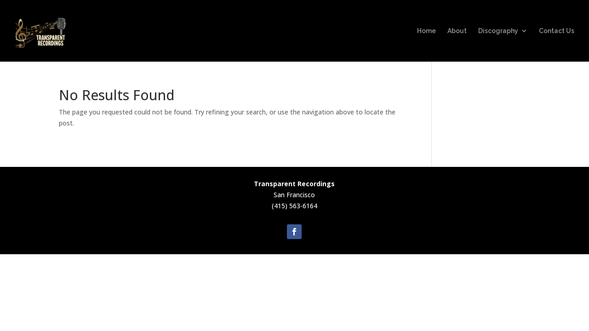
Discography (498, 31)
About (457, 31)
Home (426, 31)
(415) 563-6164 (294, 205)
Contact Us (556, 31)
